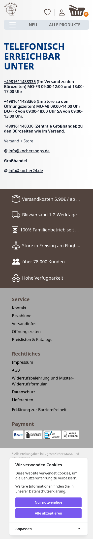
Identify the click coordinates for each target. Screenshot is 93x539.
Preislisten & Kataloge (32, 339)
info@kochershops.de (29, 151)
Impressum (22, 362)
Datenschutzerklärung (47, 491)
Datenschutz (23, 392)
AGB (16, 370)
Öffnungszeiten (26, 331)
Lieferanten (22, 400)
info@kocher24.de (26, 170)
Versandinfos (24, 323)
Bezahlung (21, 315)
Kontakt (19, 308)
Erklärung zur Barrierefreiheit (39, 409)
